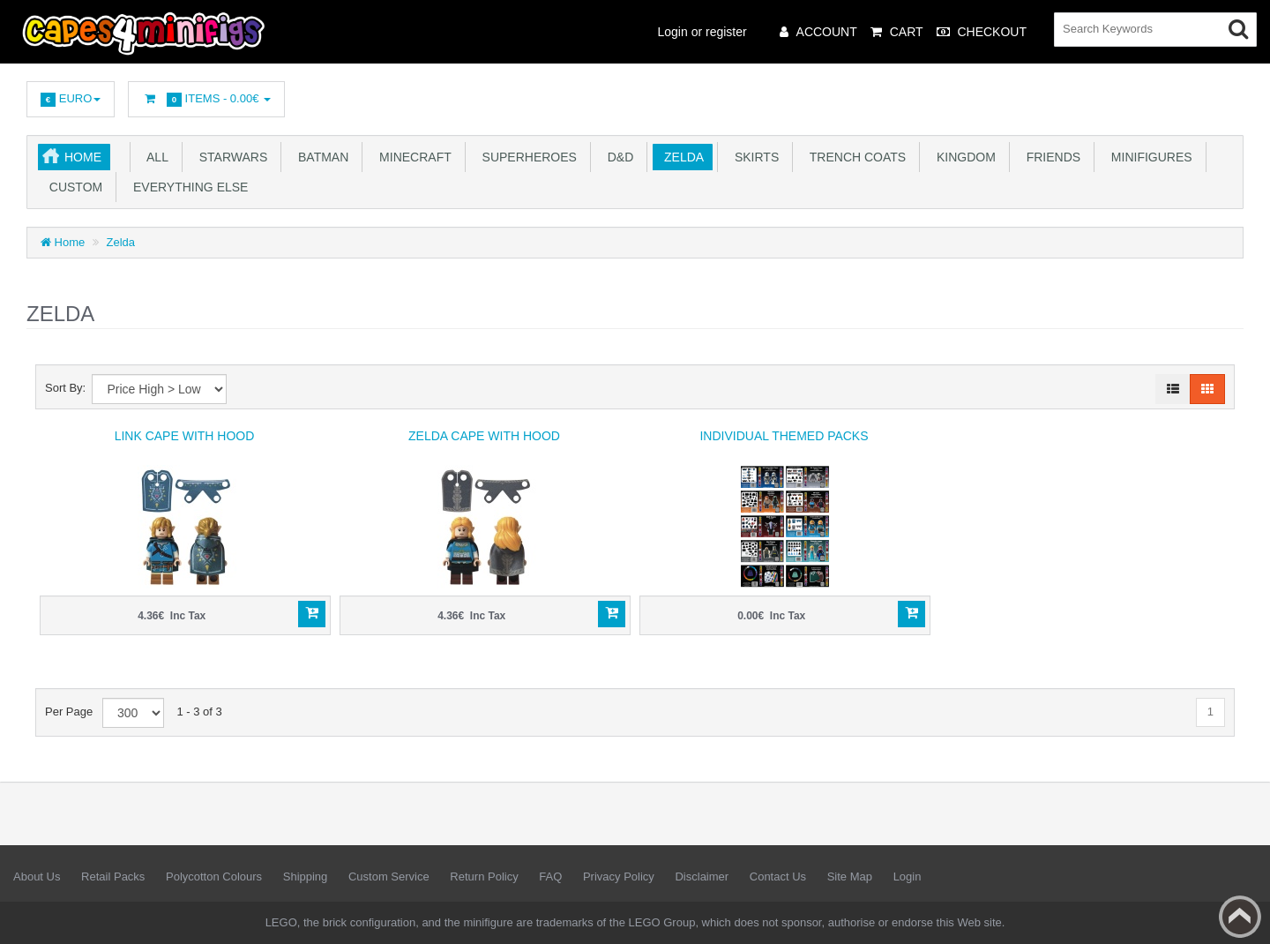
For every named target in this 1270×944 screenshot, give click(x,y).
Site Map (849, 876)
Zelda (680, 157)
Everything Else (187, 187)
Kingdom (963, 157)
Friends (1050, 157)
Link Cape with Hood (185, 436)
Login (907, 876)
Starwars (229, 157)
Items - (206, 99)
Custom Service (389, 876)
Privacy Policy (618, 876)
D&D (617, 157)
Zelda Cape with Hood (484, 436)
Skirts (753, 157)
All (154, 157)
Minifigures (1148, 157)
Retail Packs (113, 876)
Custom (72, 187)
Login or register (702, 32)
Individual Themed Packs (783, 436)
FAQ (550, 876)
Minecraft (411, 157)
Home (82, 157)
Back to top (1240, 916)
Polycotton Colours (214, 876)
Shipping (305, 876)
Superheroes (526, 157)
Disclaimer (701, 876)
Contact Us (778, 876)
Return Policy (484, 876)
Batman (319, 157)
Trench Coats (854, 157)
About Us (36, 876)
